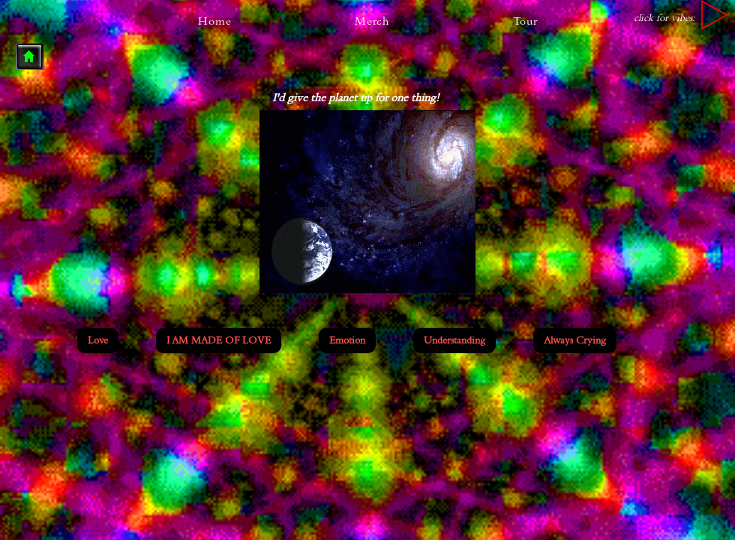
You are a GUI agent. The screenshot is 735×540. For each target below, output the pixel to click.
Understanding (454, 339)
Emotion (346, 339)
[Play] (715, 15)
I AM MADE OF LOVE (218, 339)
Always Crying (574, 339)
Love (97, 339)
